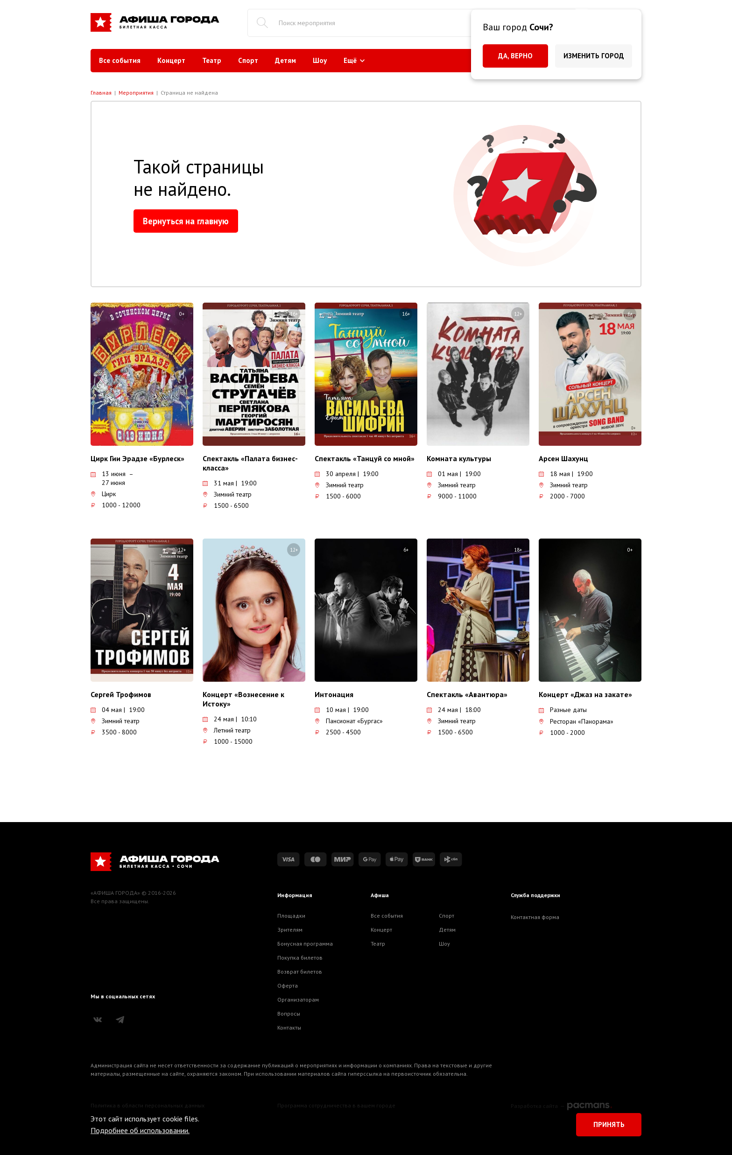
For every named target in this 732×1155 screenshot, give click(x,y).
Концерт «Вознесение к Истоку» (243, 699)
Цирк (103, 494)
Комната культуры (459, 458)
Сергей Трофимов (121, 694)
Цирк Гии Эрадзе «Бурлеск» (137, 458)
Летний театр (227, 730)
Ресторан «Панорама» (576, 721)
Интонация (334, 694)
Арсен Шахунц (563, 458)
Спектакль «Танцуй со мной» (365, 458)
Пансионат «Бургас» (349, 721)
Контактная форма (535, 916)
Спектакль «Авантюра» (467, 694)
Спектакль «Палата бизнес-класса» (250, 463)
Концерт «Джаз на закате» (585, 694)
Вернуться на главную (186, 221)
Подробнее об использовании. (140, 1130)
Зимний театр (227, 494)
